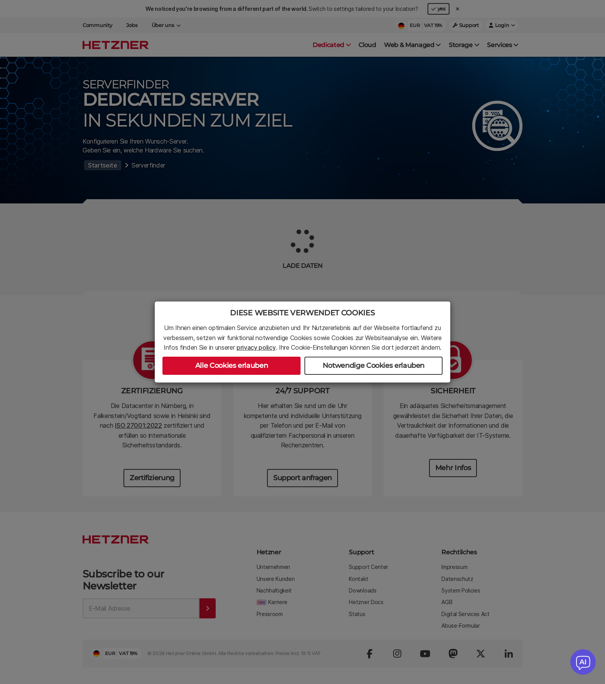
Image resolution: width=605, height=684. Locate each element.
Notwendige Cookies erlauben (373, 365)
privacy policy (256, 347)
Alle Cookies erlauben (231, 365)
